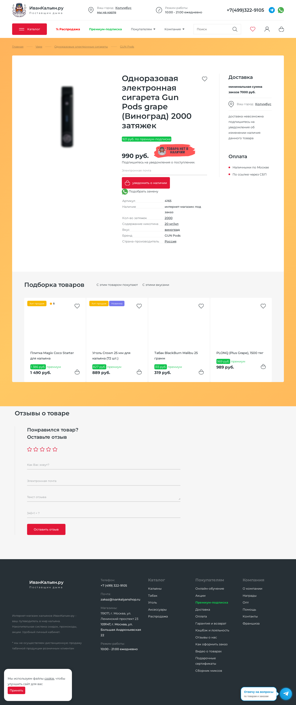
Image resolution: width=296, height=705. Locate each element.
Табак (152, 595)
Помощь (249, 609)
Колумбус (123, 8)
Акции (200, 595)
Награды (250, 595)
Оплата (201, 616)
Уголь (152, 602)
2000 (169, 218)
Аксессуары (157, 609)
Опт (246, 602)
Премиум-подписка (211, 602)
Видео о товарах (208, 651)
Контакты (250, 616)
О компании (252, 588)
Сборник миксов (208, 671)
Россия (170, 241)
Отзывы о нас (206, 637)
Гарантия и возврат (210, 623)
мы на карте (106, 12)
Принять (16, 690)
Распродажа (158, 616)
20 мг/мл (172, 224)
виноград (172, 230)
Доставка (202, 609)
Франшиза (251, 623)
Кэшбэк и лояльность (212, 630)
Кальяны (155, 588)
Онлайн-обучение (209, 588)
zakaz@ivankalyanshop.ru (120, 599)
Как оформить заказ (211, 644)
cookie (49, 678)
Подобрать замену (140, 192)
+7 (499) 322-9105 (114, 585)
